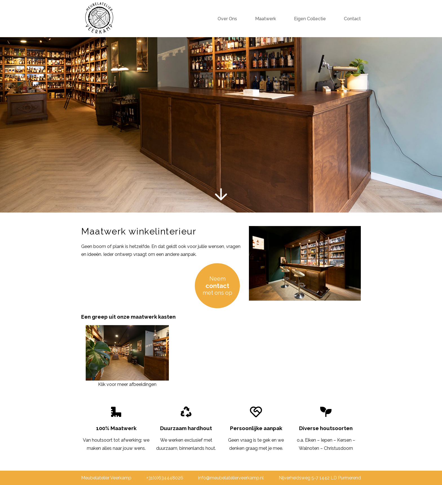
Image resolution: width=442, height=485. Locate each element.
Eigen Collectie (310, 18)
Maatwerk (265, 18)
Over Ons (227, 18)
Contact (352, 18)
